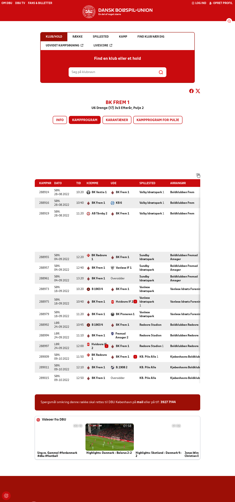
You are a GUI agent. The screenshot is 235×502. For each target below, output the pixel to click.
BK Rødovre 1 (99, 257)
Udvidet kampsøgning (64, 45)
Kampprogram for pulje (158, 120)
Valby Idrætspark (150, 192)
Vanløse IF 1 (124, 268)
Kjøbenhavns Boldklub (185, 357)
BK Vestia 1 (99, 192)
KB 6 (119, 203)
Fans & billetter (40, 3)
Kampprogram (84, 120)
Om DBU (6, 3)
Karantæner (117, 120)
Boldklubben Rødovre (184, 325)
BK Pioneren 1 (125, 314)
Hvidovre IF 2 (124, 302)
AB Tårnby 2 (99, 213)
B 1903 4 (97, 289)
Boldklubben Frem (182, 192)
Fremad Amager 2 (121, 336)
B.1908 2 (121, 367)
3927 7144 (168, 402)
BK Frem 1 (122, 192)
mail (140, 402)
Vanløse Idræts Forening (186, 289)
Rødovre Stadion (150, 325)
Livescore (103, 45)
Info (60, 120)
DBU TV (20, 3)
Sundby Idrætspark (146, 257)
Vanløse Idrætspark (146, 289)
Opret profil (220, 3)
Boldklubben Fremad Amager (184, 257)
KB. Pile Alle (147, 357)
